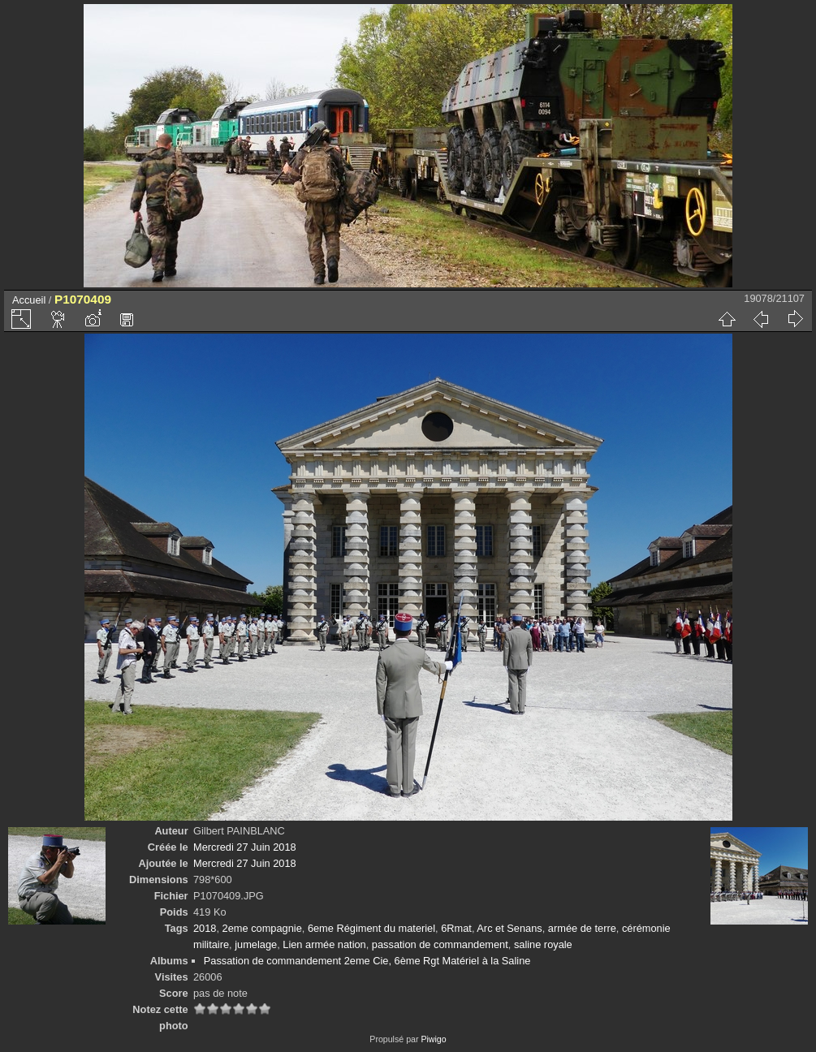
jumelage (256, 944)
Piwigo (433, 1039)
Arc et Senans (509, 928)
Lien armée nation (324, 944)
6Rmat (456, 928)
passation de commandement (440, 944)
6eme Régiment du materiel (371, 928)
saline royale (543, 944)
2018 (204, 928)
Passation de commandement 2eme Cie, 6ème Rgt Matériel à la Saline (367, 961)
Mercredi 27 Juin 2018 (244, 847)
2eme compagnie (262, 928)
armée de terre (582, 928)
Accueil (28, 300)
